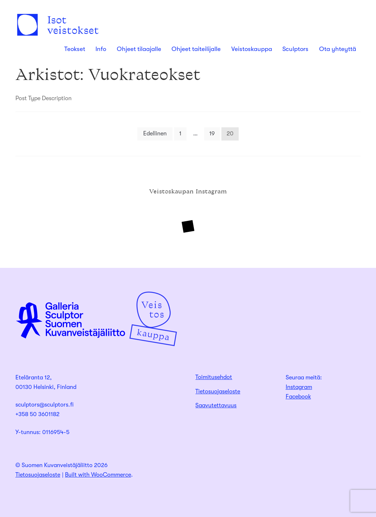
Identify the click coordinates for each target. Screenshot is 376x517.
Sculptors (295, 49)
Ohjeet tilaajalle (139, 49)
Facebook (298, 396)
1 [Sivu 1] (180, 133)
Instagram (299, 387)
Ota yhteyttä (337, 49)
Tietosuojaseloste (217, 391)
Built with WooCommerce (98, 475)
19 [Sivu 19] (212, 133)
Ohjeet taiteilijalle (196, 49)
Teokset (74, 49)
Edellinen (155, 133)
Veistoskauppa (251, 49)
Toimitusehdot (213, 377)
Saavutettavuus (215, 405)
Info (100, 49)
